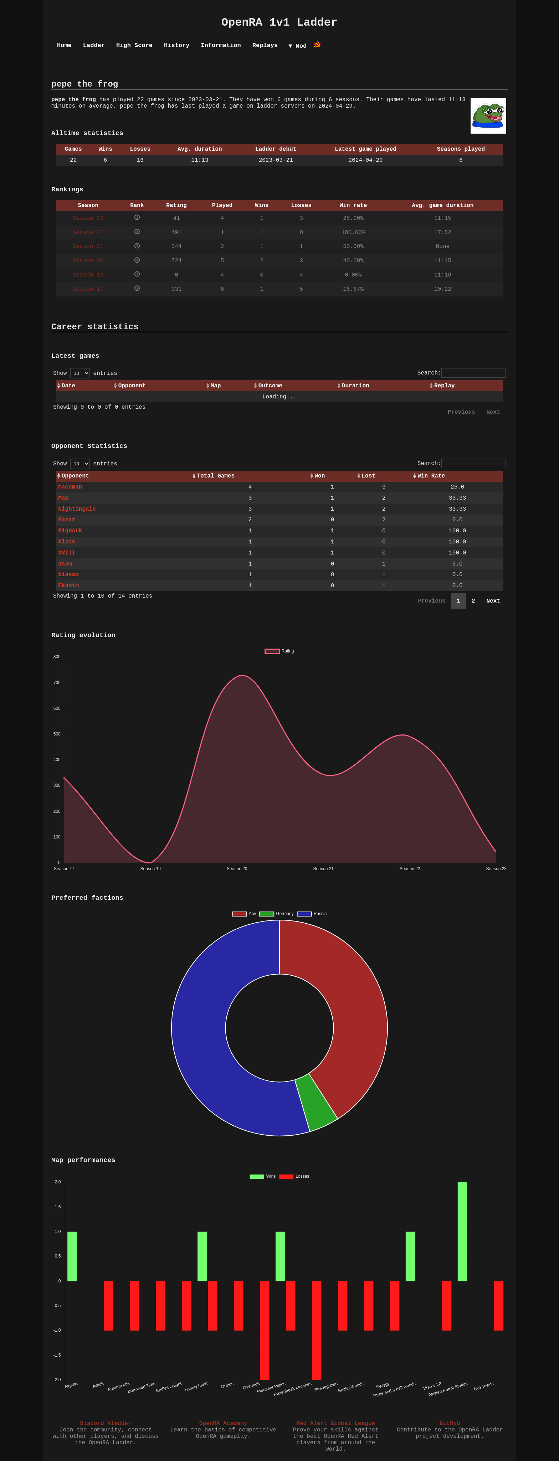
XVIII (66, 553)
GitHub (450, 1423)
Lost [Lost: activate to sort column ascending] (368, 476)
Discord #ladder (105, 1423)
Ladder (94, 45)
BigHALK (70, 531)
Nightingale (77, 509)
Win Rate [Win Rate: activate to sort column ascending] (431, 476)
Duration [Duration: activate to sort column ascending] (355, 386)
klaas (66, 542)
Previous (461, 412)
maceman (70, 487)
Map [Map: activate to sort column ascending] (216, 386)
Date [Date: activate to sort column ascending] (68, 386)
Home (64, 45)
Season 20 (88, 261)
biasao (68, 575)
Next (493, 412)
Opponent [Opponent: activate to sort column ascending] (132, 386)
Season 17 (88, 289)
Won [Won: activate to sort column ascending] (319, 476)
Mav (63, 498)
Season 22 (88, 232)
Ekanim (68, 586)
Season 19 (88, 275)
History (176, 45)
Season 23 (88, 218)
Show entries (85, 373)
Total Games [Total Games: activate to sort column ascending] (216, 476)
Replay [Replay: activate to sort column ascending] (444, 386)
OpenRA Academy (223, 1423)
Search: (461, 373)
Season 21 (88, 246)
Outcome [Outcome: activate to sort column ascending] (270, 386)
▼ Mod (297, 46)
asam (65, 564)
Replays (265, 45)
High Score (134, 45)
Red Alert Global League (335, 1423)
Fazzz (66, 520)
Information (221, 45)
